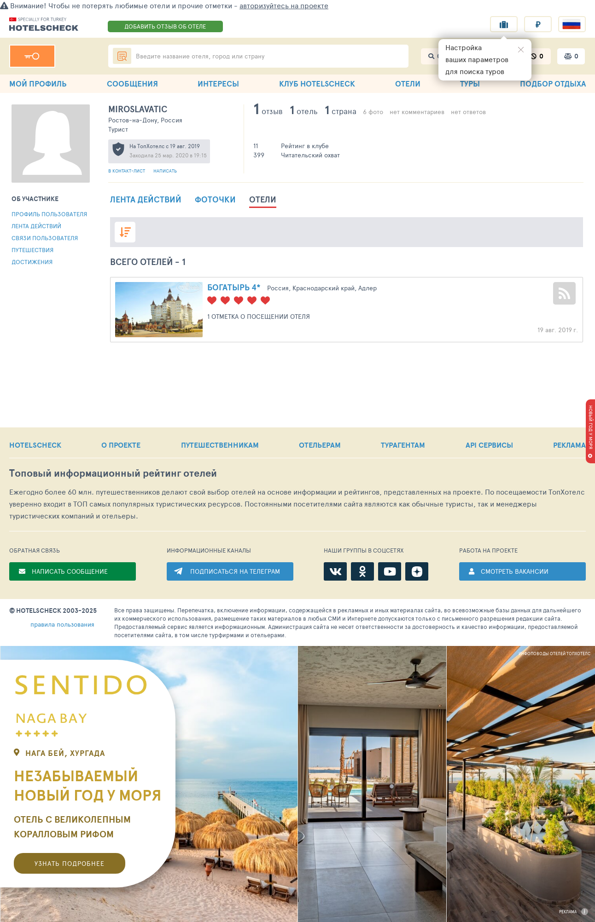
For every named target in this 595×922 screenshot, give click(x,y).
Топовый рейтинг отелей (113, 473)
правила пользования (62, 624)
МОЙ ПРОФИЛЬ (38, 83)
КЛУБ (317, 83)
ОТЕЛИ (407, 83)
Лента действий (36, 226)
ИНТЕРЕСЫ (218, 83)
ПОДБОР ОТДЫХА (553, 83)
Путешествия (32, 250)
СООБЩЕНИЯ (132, 83)
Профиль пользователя (49, 214)
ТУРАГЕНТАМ (403, 445)
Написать (165, 170)
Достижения (32, 262)
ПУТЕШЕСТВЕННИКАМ (220, 445)
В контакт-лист (127, 170)
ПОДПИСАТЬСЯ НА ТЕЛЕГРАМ (235, 571)
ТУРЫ (470, 83)
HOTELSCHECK (35, 445)
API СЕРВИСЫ (489, 445)
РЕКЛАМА (569, 445)
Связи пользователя (45, 238)
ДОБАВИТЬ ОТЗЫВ (165, 26)
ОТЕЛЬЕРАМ (320, 445)
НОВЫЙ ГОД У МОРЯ (591, 427)
